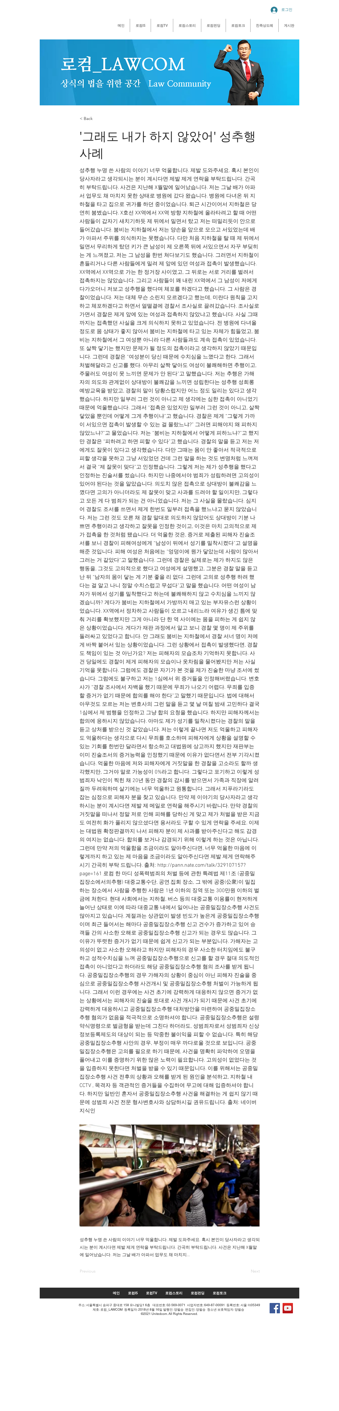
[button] (97, 118)
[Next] (246, 1271)
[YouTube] (288, 1308)
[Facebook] (275, 1308)
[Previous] (97, 1271)
